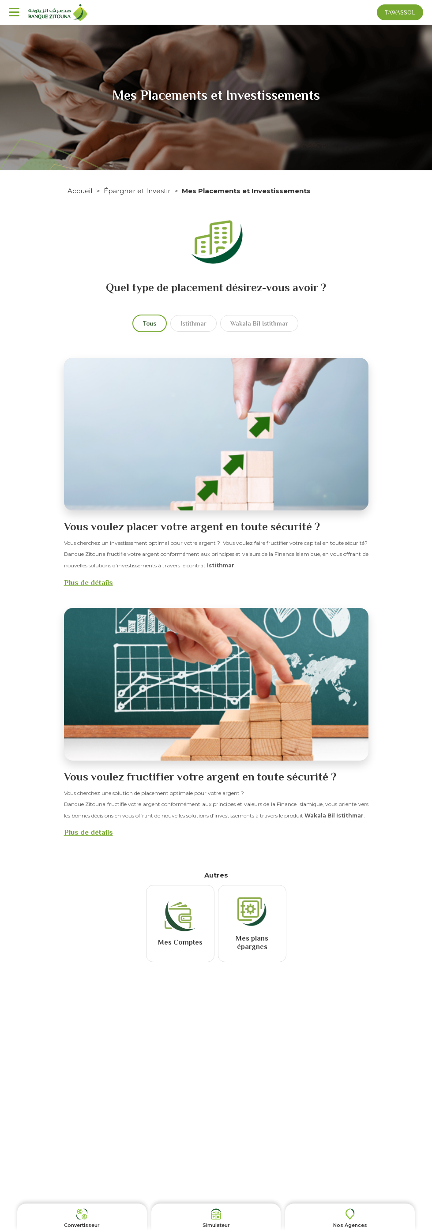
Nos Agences (350, 1225)
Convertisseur (82, 1225)
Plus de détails (88, 582)
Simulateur (216, 1225)
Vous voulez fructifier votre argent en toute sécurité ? (200, 776)
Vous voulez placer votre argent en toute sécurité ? (192, 526)
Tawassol (400, 12)
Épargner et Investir (137, 191)
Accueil (80, 191)
